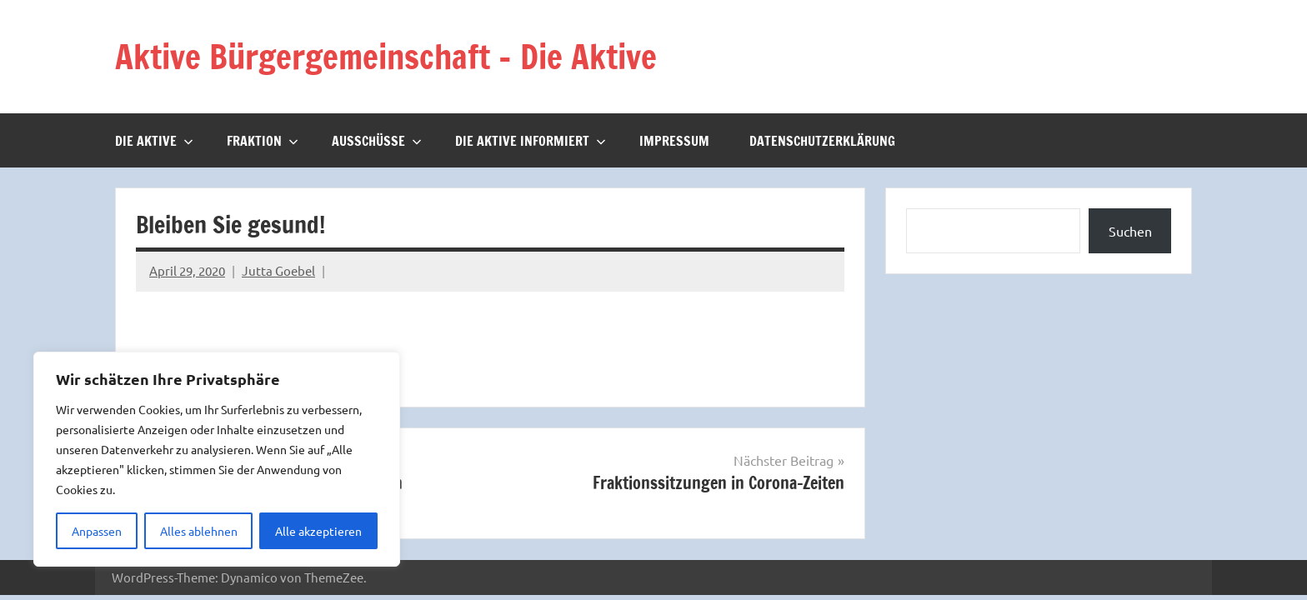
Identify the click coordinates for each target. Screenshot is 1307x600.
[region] (216, 459)
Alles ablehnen (199, 530)
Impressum (674, 140)
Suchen (1130, 230)
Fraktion (262, 140)
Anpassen (97, 530)
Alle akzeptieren (318, 530)
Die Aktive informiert (530, 140)
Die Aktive (154, 140)
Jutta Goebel (278, 270)
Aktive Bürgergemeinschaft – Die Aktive (389, 56)
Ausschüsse (377, 140)
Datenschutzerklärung (822, 140)
